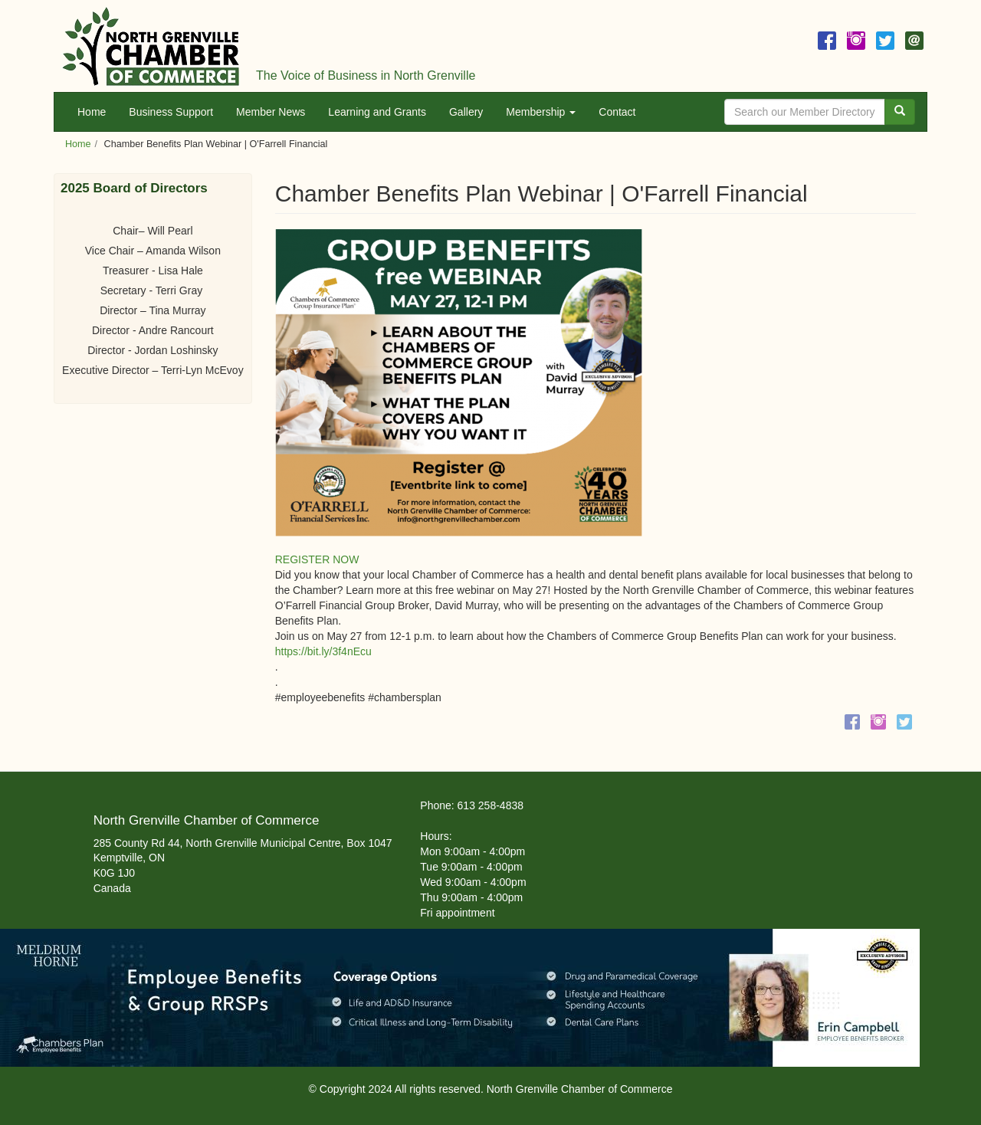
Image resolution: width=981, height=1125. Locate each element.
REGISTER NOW (317, 559)
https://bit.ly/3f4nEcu (323, 651)
